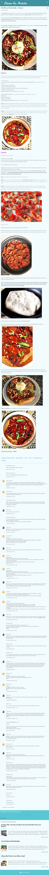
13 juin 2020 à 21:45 (10, 649)
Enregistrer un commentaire (8, 807)
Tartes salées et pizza (37, 458)
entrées (26, 458)
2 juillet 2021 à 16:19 (10, 758)
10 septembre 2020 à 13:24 (11, 707)
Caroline (8, 535)
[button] (47, 8)
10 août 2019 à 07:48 (10, 532)
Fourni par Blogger (24, 872)
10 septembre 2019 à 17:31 (11, 578)
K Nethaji (8, 800)
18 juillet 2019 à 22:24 (10, 496)
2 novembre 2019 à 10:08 (11, 630)
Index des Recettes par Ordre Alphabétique (10, 841)
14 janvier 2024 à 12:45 (11, 780)
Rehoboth (8, 793)
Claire (7, 510)
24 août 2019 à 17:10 (10, 551)
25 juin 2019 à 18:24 (10, 469)
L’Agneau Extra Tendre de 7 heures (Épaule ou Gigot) (13, 856)
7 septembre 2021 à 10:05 (11, 770)
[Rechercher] (47, 3)
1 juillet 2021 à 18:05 (10, 749)
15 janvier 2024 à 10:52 (11, 789)
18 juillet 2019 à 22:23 (10, 487)
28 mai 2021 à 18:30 (10, 740)
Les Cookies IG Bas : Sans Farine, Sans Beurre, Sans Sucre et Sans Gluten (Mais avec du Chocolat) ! (21, 825)
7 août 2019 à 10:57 (10, 523)
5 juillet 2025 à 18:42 (10, 796)
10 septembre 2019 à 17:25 (11, 565)
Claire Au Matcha (15, 3)
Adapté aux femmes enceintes (8, 458)
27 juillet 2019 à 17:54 (10, 506)
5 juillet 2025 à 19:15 (10, 804)
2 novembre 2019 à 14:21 (11, 640)
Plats (30, 458)
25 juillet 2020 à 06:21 (10, 669)
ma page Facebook (30, 25)
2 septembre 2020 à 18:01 (11, 700)
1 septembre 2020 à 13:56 (11, 691)
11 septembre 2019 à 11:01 (11, 597)
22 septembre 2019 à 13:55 (11, 611)
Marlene (7, 673)
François (25, 112)
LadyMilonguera (9, 465)
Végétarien (4, 460)
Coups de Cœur (19, 458)
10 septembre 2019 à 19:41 (11, 588)
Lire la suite (44, 837)
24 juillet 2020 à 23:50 (10, 657)
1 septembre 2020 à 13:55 (11, 680)
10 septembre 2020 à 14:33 (11, 718)
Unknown (8, 480)
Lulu (7, 555)
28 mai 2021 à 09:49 (10, 730)
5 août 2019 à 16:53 (10, 513)
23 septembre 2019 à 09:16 (11, 619)
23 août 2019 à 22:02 (10, 544)
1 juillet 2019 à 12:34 (10, 476)
